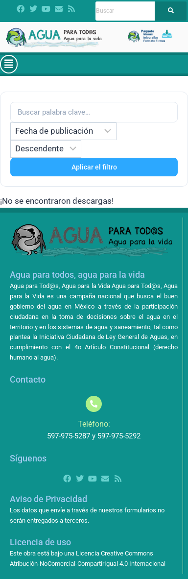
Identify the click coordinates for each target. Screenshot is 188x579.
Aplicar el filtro (94, 167)
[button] (9, 64)
